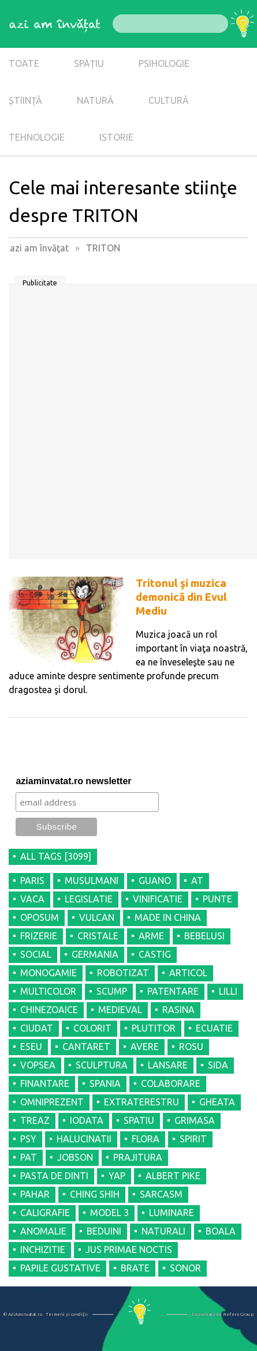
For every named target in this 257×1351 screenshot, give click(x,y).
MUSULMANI (91, 880)
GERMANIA (95, 954)
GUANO (155, 880)
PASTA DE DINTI (54, 1176)
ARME (151, 936)
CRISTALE (97, 936)
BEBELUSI (204, 936)
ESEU (31, 1046)
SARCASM (161, 1194)
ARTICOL (188, 973)
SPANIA (105, 1083)
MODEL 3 (109, 1212)
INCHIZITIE (42, 1249)
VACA (32, 899)
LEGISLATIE (89, 899)
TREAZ (35, 1120)
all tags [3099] (55, 856)
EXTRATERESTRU (141, 1102)
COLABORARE (170, 1083)
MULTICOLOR (48, 991)
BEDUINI (104, 1231)
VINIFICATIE (157, 899)
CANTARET (86, 1046)
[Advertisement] (128, 425)
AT (197, 880)
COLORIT (92, 1028)
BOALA (221, 1231)
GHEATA (217, 1102)
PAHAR (35, 1194)
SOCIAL (35, 954)
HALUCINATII (84, 1139)
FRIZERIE (38, 936)
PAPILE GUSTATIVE (60, 1268)
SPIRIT (193, 1139)
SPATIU (139, 1120)
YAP (117, 1176)
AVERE (145, 1046)
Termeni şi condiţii (67, 1314)
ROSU (191, 1046)
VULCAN (96, 917)
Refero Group (238, 1314)
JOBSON (75, 1157)
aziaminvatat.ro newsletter (73, 781)
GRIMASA (194, 1120)
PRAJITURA (137, 1157)
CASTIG (155, 954)
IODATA (86, 1120)
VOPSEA (37, 1065)
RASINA (178, 1009)
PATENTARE (173, 991)
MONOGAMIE (48, 973)
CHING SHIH (95, 1194)
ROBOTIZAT (123, 973)
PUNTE (217, 899)
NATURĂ (95, 100)
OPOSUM (39, 917)
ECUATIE (214, 1028)
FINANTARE (44, 1083)
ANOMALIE (43, 1231)
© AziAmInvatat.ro (22, 1314)
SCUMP (111, 991)
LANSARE (168, 1065)
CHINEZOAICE (49, 1009)
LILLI (228, 991)
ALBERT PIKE (173, 1176)
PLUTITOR (154, 1028)
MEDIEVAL (120, 1009)
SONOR (185, 1268)
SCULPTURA (102, 1065)
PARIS (32, 880)
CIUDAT (36, 1028)
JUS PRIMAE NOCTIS (128, 1249)
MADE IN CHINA (168, 917)
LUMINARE (171, 1212)
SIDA (218, 1065)
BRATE (135, 1268)
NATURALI (163, 1231)
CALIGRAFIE (45, 1212)
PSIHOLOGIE (164, 63)
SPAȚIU (89, 63)
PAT (28, 1157)
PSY (28, 1139)
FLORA (145, 1139)
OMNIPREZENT (52, 1102)
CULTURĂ (168, 100)
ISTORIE (116, 137)
